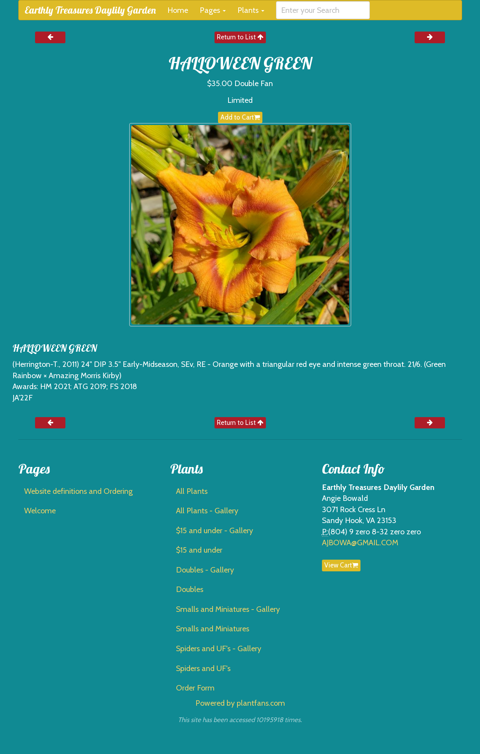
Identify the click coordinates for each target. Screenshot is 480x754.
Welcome (40, 510)
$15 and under (199, 550)
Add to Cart (240, 117)
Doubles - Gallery (205, 569)
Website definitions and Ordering (78, 491)
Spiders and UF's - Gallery (218, 648)
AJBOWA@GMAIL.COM (360, 542)
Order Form (195, 687)
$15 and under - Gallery (214, 530)
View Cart (341, 565)
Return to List (240, 37)
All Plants (191, 491)
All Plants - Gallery (207, 510)
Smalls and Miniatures (212, 628)
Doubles (189, 589)
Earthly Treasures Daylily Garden (90, 10)
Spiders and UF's (203, 668)
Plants (250, 10)
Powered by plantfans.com (240, 703)
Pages (213, 10)
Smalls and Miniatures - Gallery (228, 609)
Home (177, 10)
